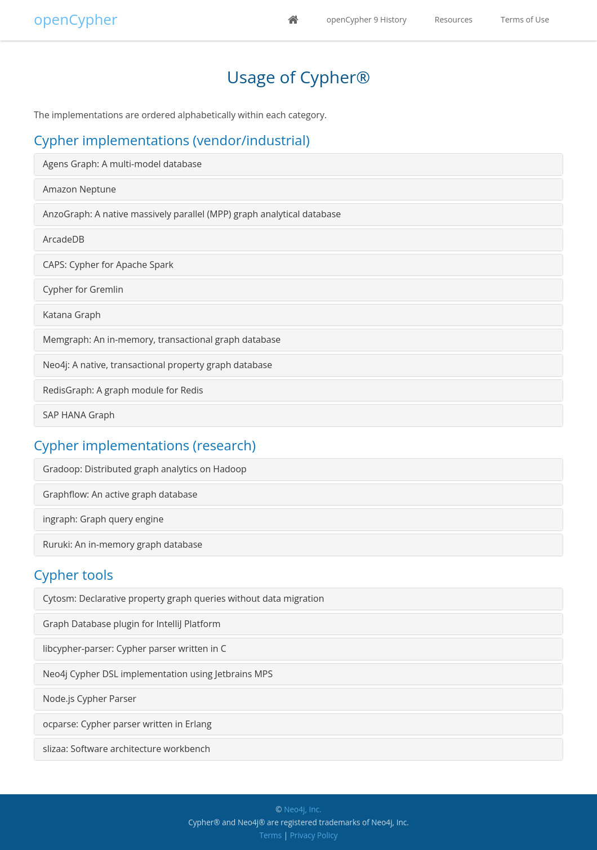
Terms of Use (525, 19)
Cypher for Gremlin (83, 289)
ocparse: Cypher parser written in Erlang (127, 724)
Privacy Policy (314, 835)
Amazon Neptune (79, 189)
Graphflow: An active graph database (120, 494)
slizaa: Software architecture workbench (126, 748)
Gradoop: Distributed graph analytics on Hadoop (145, 469)
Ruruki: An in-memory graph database (122, 544)
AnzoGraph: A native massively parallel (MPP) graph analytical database (192, 214)
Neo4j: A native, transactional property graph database (157, 365)
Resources (454, 19)
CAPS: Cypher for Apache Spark (108, 264)
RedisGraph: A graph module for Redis (123, 390)
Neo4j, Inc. (303, 809)
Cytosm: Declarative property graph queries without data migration (183, 598)
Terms (270, 835)
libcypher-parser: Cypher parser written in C (134, 648)
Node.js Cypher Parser (89, 698)
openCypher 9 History (367, 19)
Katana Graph (72, 314)
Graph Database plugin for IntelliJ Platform (132, 624)
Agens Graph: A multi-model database (122, 164)
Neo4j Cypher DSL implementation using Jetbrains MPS (158, 674)
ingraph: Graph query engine (103, 519)
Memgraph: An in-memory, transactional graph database (161, 339)
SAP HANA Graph (79, 415)
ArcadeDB (63, 239)
